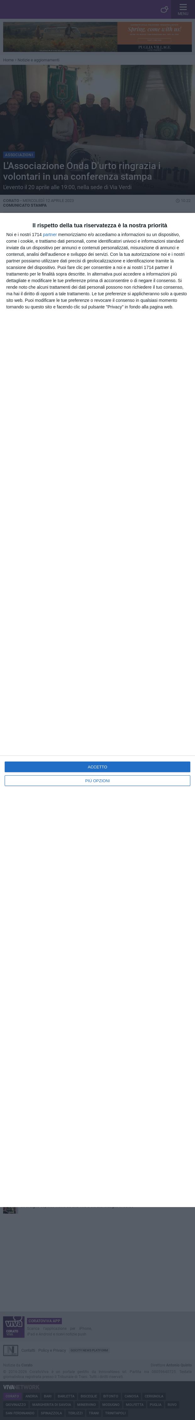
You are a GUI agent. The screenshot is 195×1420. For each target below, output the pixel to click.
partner (50, 234)
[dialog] (97, 710)
